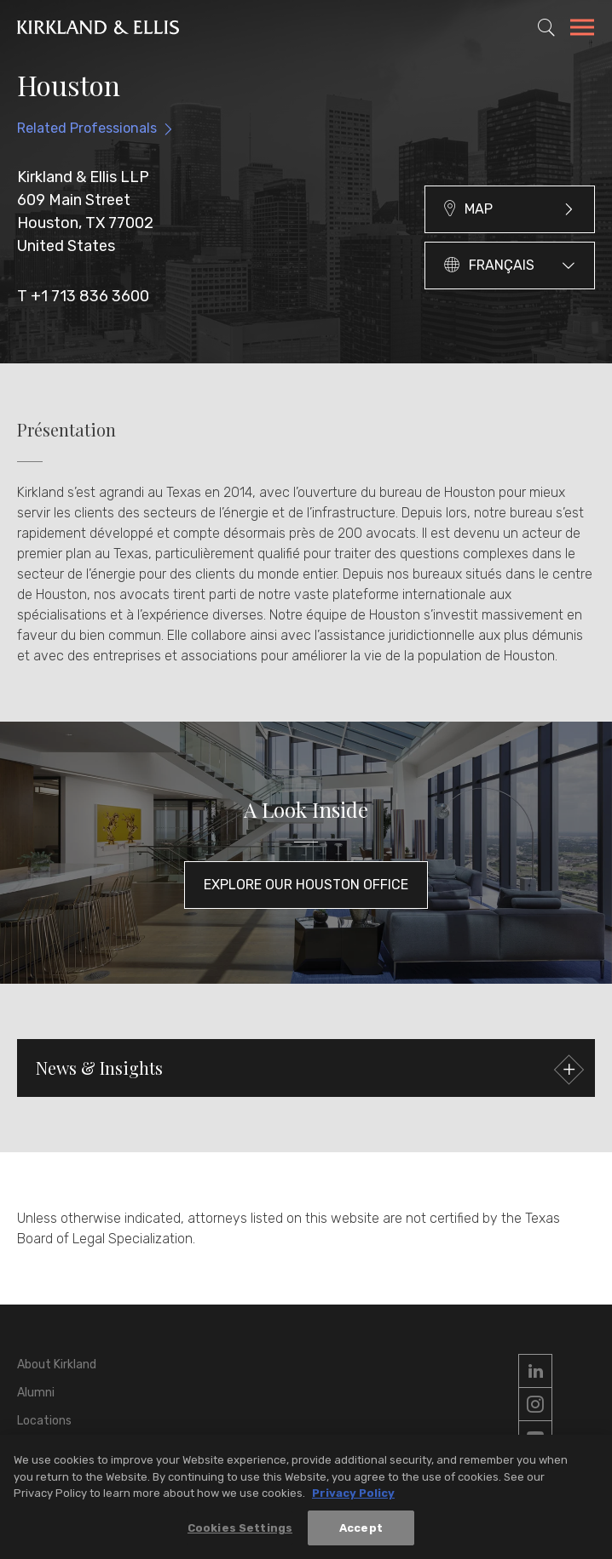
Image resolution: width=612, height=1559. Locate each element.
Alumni (36, 1392)
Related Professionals (87, 128)
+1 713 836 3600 (90, 296)
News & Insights (308, 1070)
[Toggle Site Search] (546, 27)
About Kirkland (56, 1364)
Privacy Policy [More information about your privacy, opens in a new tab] (353, 1501)
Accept (361, 1536)
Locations (44, 1420)
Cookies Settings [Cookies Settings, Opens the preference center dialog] (240, 1536)
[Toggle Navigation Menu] (582, 30)
